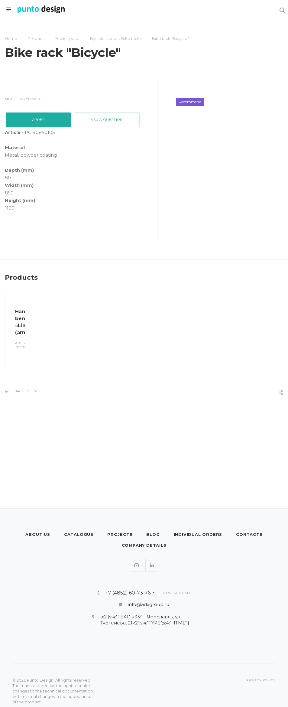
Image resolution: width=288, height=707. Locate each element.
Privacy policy (261, 680)
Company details (144, 545)
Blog (153, 534)
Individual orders (198, 534)
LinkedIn (151, 565)
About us (37, 534)
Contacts (249, 534)
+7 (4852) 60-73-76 (127, 593)
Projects (119, 534)
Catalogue (78, 534)
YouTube (136, 565)
